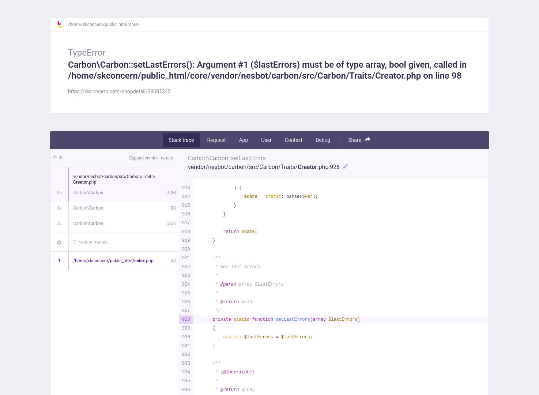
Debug (323, 140)
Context (293, 140)
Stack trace (181, 140)
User (266, 140)
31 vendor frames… (91, 242)
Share (359, 140)
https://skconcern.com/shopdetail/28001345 (119, 91)
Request (216, 140)
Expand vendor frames (151, 158)
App (243, 140)
